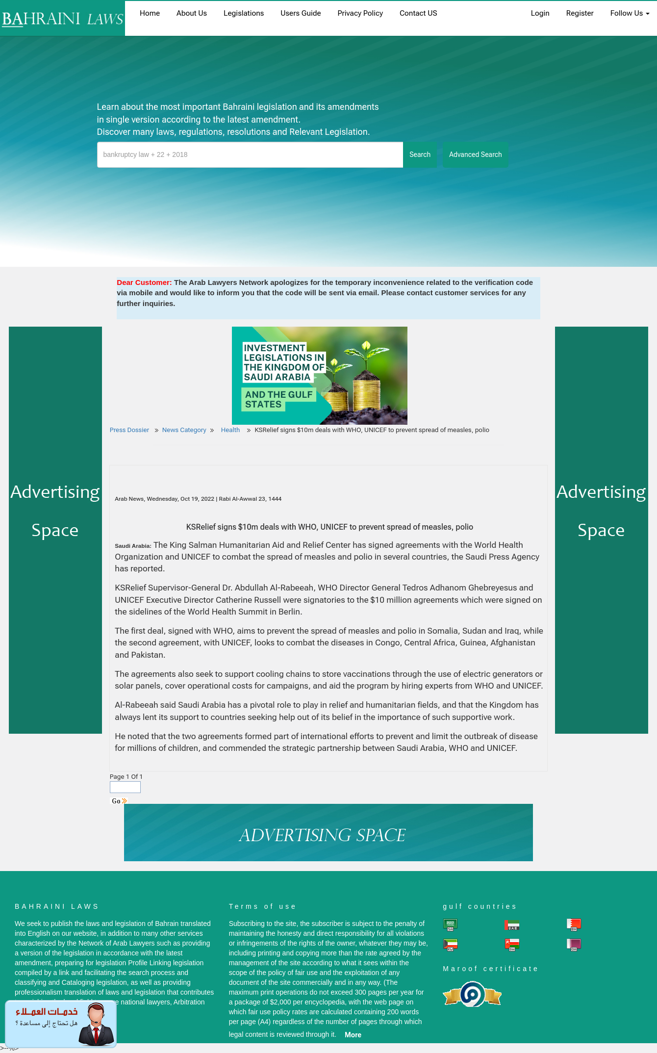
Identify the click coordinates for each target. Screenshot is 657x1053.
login (540, 13)
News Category (184, 430)
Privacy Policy (360, 13)
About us (192, 13)
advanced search (475, 154)
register (580, 13)
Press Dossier (129, 430)
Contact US (418, 13)
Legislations (244, 13)
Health (231, 430)
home (150, 13)
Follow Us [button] (630, 13)
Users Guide (300, 13)
